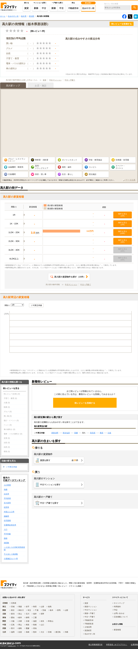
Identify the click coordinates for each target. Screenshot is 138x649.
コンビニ (92, 167)
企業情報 (134, 645)
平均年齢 (7, 534)
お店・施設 (40, 85)
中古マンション (55, 80)
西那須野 (54, 433)
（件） (68, 277)
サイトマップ (119, 603)
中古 (44, 8)
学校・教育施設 (95, 160)
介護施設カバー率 (11, 559)
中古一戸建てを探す (49, 503)
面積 (5, 538)
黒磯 (76, 433)
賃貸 (26, 8)
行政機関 (12, 174)
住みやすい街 (88, 8)
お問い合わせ (119, 613)
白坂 (109, 433)
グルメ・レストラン (16, 160)
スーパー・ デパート (120, 167)
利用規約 (117, 607)
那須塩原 (66, 433)
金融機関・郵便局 (15, 167)
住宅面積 (7, 521)
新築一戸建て (90, 613)
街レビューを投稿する (121, 24)
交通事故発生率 (10, 525)
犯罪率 (6, 507)
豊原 (101, 433)
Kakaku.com (12, 646)
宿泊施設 (92, 174)
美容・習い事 (41, 174)
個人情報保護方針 (95, 645)
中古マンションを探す (50, 484)
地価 (5, 489)
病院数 (6, 543)
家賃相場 (117, 630)
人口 (5, 529)
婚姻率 (6, 516)
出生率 (6, 494)
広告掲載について (121, 617)
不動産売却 (73, 8)
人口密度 (7, 485)
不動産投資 (89, 624)
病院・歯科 (66, 167)
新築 (36, 8)
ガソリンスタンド (69, 160)
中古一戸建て (70, 80)
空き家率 (7, 503)
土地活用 (88, 627)
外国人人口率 (9, 512)
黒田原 (92, 433)
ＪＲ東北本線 (36, 305)
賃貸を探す (59, 460)
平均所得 (7, 498)
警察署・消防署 (41, 160)
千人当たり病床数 (11, 554)
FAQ (115, 610)
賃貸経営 (88, 630)
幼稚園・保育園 (122, 160)
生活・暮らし (67, 174)
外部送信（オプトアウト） (116, 645)
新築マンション (91, 607)
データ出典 (130, 180)
